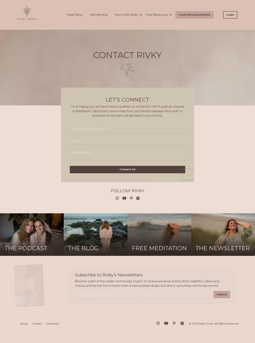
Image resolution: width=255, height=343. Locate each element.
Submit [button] (222, 294)
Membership (99, 14)
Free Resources (159, 14)
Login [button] (230, 14)
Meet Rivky (75, 14)
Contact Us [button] (127, 169)
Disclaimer (52, 323)
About (24, 323)
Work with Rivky (128, 14)
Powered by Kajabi (227, 333)
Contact (37, 323)
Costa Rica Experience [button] (194, 14)
